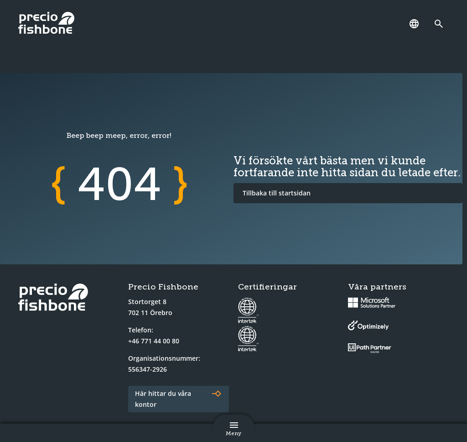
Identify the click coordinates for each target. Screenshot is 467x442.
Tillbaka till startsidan (277, 193)
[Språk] (414, 23)
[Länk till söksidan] (441, 23)
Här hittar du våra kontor (163, 399)
